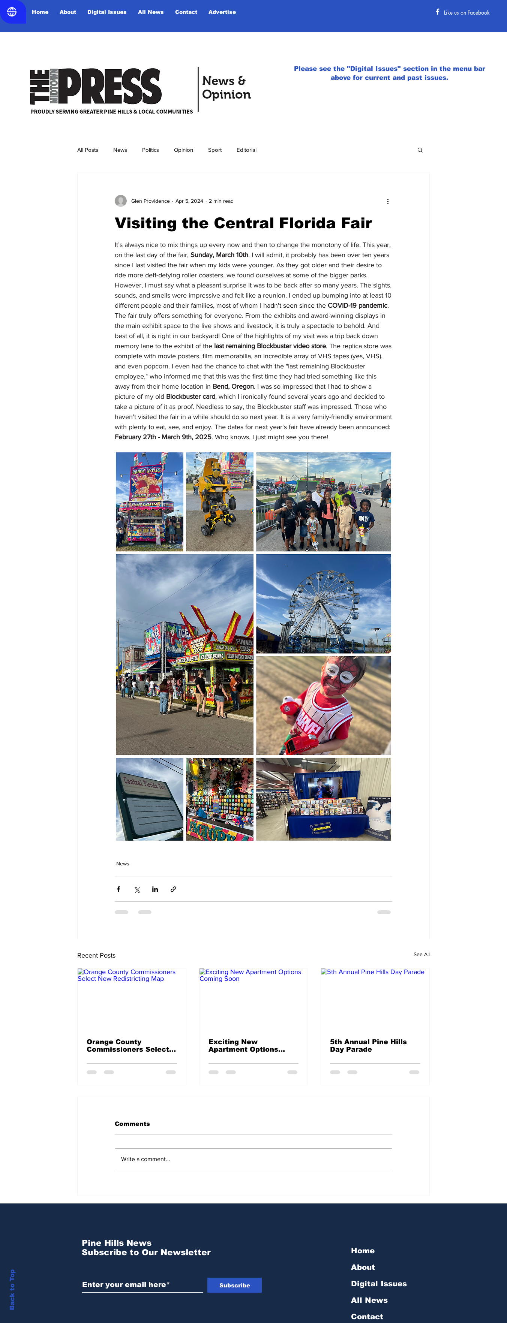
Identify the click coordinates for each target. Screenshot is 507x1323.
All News (369, 1300)
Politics (150, 150)
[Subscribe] (234, 1285)
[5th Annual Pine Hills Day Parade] (375, 998)
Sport (215, 150)
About (363, 1267)
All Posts (87, 150)
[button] (420, 150)
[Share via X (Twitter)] (136, 889)
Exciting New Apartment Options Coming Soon (243, 1045)
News (120, 150)
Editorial (246, 150)
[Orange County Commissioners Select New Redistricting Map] (132, 998)
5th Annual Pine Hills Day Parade (368, 1045)
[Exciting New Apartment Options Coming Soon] (254, 998)
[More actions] (387, 200)
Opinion (183, 150)
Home (363, 1251)
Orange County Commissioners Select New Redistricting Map (129, 1045)
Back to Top (12, 1289)
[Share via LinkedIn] (155, 889)
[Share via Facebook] (118, 889)
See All (422, 954)
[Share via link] (173, 889)
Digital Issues (379, 1284)
